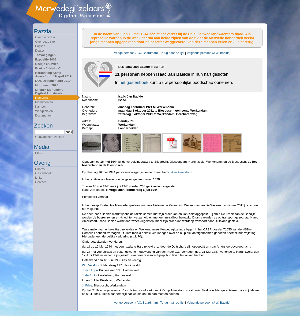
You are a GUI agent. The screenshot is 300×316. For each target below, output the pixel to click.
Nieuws (40, 168)
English (40, 46)
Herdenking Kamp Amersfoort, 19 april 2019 (53, 74)
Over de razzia (45, 37)
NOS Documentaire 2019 (53, 81)
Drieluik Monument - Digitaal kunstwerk (49, 91)
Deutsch (40, 50)
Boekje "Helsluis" (47, 68)
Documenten (43, 115)
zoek (69, 132)
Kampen (40, 106)
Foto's (39, 152)
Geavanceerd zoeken (49, 137)
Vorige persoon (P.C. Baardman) (136, 53)
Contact (40, 182)
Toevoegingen (45, 55)
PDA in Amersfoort (179, 172)
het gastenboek (134, 82)
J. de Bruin (89, 275)
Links (38, 177)
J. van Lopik (90, 270)
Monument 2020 (46, 85)
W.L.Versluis (90, 265)
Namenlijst (42, 97)
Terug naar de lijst (172, 53)
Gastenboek (43, 173)
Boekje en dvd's (46, 64)
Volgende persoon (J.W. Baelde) (208, 53)
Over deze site (45, 41)
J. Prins (87, 285)
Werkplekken (44, 111)
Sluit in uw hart (141, 66)
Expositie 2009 (45, 59)
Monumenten (44, 102)
